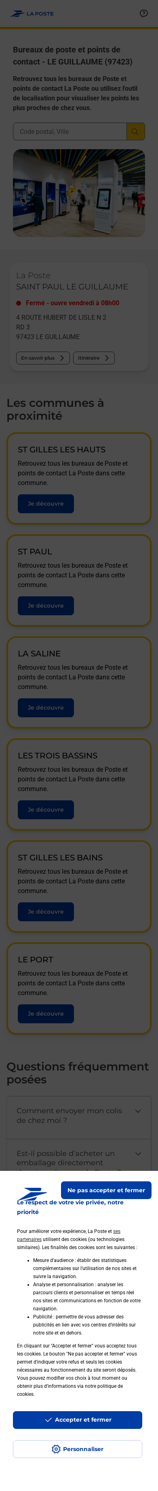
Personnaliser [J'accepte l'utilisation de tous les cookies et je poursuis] (83, 1449)
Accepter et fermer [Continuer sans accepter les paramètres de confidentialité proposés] (83, 1419)
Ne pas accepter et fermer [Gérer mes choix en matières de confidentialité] (106, 1190)
